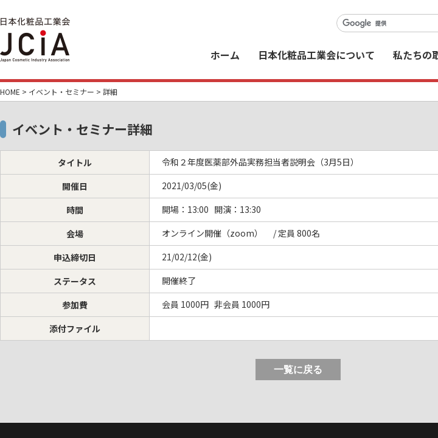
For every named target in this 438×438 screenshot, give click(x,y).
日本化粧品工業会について (316, 54)
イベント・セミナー (61, 91)
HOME (10, 91)
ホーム (225, 54)
